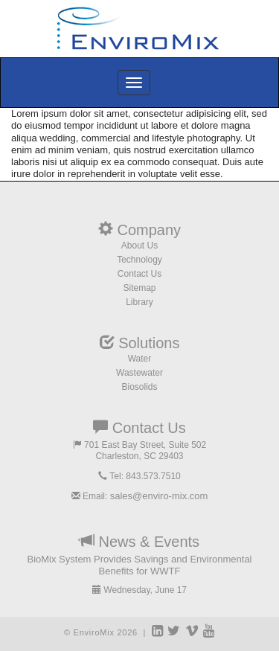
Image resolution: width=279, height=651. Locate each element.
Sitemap (139, 288)
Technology (139, 259)
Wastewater (139, 373)
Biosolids (139, 387)
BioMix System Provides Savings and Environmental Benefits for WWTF (139, 565)
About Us (139, 245)
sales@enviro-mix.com (159, 495)
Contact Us (139, 274)
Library (139, 302)
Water (140, 358)
